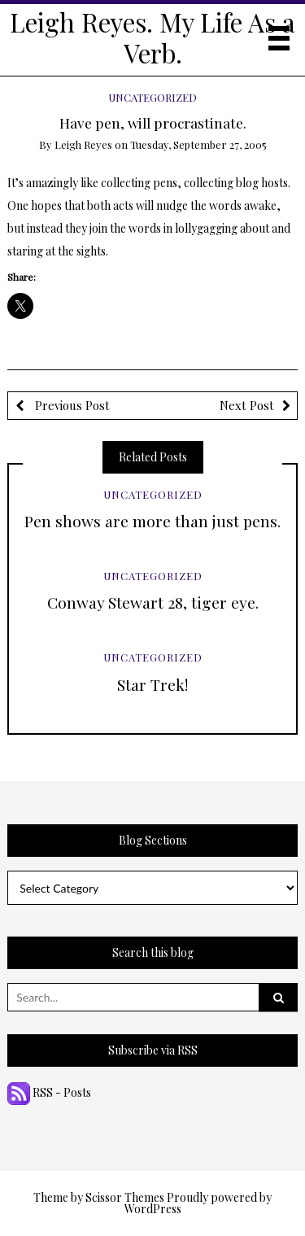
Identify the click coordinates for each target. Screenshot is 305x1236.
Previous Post (71, 405)
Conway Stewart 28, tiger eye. (153, 602)
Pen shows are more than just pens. (152, 520)
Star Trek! (152, 684)
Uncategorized (152, 97)
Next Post (247, 405)
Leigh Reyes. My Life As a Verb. (152, 37)
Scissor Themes (124, 1197)
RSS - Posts (49, 1092)
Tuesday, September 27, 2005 (198, 144)
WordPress (152, 1208)
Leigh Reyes (83, 144)
